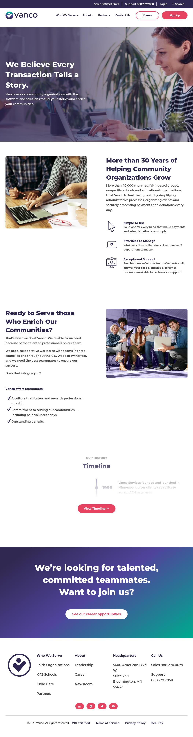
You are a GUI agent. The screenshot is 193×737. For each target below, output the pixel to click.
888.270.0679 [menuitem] (167, 665)
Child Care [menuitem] (45, 684)
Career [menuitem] (80, 674)
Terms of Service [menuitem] (107, 723)
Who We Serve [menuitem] (49, 655)
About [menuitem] (80, 655)
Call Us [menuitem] (157, 655)
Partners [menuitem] (44, 693)
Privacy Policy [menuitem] (135, 723)
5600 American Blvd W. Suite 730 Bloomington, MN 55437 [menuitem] (130, 676)
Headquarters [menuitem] (124, 655)
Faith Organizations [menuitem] (53, 665)
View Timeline (96, 508)
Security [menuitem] (157, 723)
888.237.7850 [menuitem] (162, 677)
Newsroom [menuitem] (84, 684)
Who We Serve (66, 15)
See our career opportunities (96, 614)
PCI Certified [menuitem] (81, 723)
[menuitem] (79, 706)
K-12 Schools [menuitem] (47, 674)
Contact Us (122, 15)
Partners (104, 15)
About (87, 15)
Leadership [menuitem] (84, 665)
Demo (147, 15)
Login (163, 4)
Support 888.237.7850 (139, 4)
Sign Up (174, 15)
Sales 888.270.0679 (106, 4)
